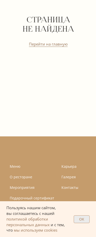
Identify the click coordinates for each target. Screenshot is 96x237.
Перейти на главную (48, 44)
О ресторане (21, 176)
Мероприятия (22, 187)
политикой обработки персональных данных (28, 221)
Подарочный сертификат (32, 198)
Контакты (69, 187)
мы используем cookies (35, 230)
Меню (15, 166)
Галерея (68, 176)
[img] (26, 150)
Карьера (69, 166)
